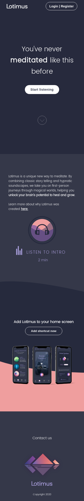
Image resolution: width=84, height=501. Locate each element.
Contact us (42, 438)
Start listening (42, 89)
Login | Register (61, 6)
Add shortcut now (43, 331)
